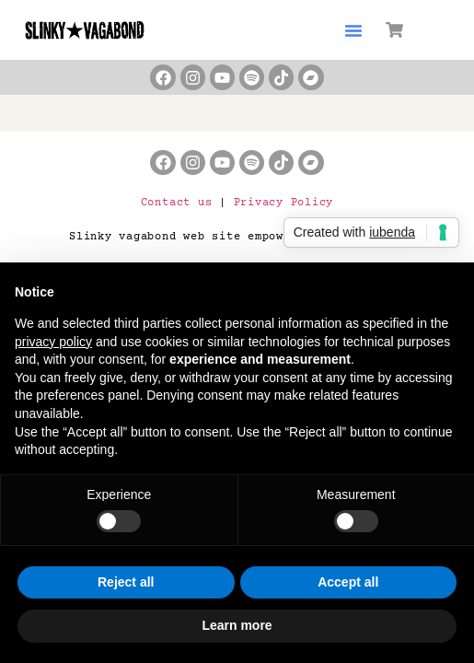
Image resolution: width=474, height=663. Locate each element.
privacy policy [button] (53, 341)
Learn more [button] (237, 625)
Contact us (177, 203)
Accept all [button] (348, 582)
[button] (353, 30)
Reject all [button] (126, 582)
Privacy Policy (284, 203)
